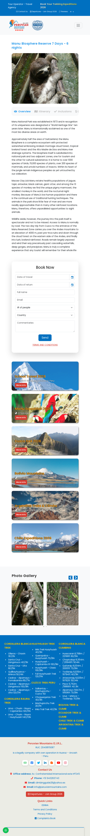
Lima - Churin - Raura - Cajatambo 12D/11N (19, 710)
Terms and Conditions (45, 809)
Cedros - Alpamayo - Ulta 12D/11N (19, 691)
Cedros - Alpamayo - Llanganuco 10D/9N (19, 685)
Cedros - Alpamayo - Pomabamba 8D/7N (19, 679)
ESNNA (45, 805)
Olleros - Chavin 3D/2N (16, 655)
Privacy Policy (45, 813)
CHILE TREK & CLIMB (71, 720)
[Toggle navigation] (78, 25)
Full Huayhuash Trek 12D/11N (45, 675)
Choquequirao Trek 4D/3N (45, 698)
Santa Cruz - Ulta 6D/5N (17, 667)
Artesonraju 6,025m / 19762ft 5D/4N (73, 679)
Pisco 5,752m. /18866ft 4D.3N (70, 685)
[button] (43, 626)
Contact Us (22, 11)
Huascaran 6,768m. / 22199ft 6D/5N (73, 655)
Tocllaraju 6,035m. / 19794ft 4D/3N (72, 673)
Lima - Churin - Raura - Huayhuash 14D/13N (19, 716)
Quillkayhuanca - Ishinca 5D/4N (17, 673)
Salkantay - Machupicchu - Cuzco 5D (43, 691)
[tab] (21, 111)
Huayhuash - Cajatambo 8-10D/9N (46, 663)
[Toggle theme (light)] (72, 12)
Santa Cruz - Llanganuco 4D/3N (18, 661)
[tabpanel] (45, 186)
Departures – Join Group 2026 (43, 11)
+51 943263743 (46, 778)
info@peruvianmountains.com (50, 786)
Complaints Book (45, 818)
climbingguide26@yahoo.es (50, 782)
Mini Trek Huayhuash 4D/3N (46, 651)
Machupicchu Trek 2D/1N (44, 704)
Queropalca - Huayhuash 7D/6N (44, 657)
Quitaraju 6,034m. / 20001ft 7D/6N (72, 667)
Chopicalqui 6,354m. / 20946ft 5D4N (73, 661)
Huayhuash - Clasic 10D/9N (45, 669)
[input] (42, 277)
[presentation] (70, 578)
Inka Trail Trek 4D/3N (46, 709)
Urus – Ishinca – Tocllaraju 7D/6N (71, 697)
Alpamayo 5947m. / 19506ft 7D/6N (73, 691)
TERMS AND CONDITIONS (45, 344)
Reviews (63, 11)
